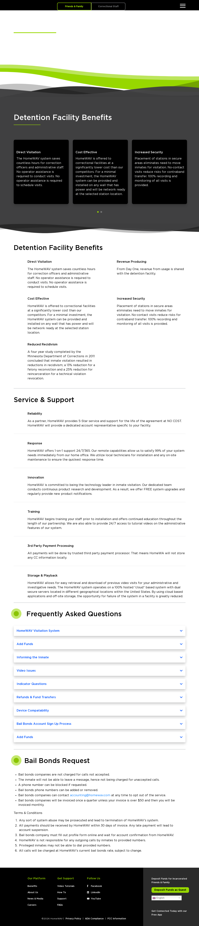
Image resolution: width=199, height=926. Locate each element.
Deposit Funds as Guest (170, 888)
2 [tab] (101, 210)
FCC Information (117, 917)
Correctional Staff (108, 6)
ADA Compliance (94, 917)
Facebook (94, 885)
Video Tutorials (65, 885)
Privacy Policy (73, 917)
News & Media (35, 897)
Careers (32, 903)
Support (62, 897)
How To (61, 891)
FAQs (60, 903)
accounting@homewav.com (90, 793)
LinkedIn (93, 891)
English (158, 896)
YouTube (94, 897)
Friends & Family (74, 6)
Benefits (32, 885)
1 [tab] (98, 210)
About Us (33, 891)
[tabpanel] (40, 169)
